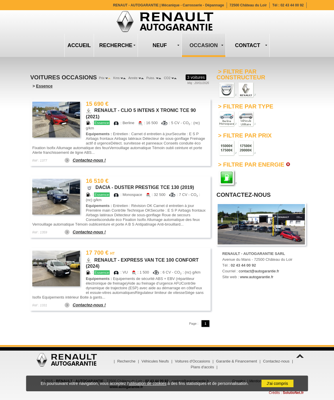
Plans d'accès (202, 367)
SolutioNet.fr (293, 393)
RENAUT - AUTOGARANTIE (168, 5)
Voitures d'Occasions (192, 361)
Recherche (126, 361)
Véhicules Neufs (155, 361)
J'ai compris (277, 383)
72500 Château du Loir (248, 5)
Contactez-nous (276, 361)
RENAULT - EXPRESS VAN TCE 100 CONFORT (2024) (142, 259)
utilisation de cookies (147, 383)
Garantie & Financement (236, 361)
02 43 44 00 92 (292, 5)
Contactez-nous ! (89, 160)
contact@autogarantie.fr (259, 271)
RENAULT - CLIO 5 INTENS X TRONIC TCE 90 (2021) (141, 110)
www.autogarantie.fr (256, 277)
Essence (44, 86)
